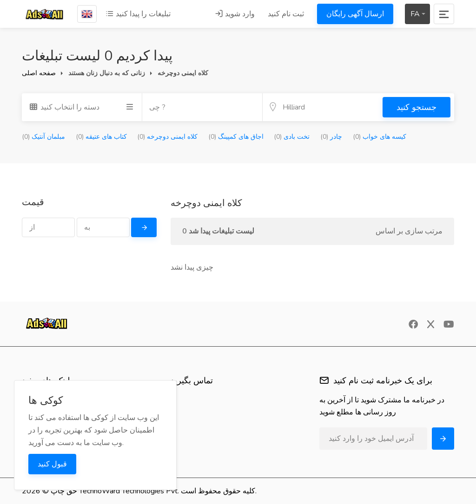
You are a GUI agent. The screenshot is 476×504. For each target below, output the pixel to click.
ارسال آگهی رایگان (355, 14)
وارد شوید (235, 14)
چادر (331, 136)
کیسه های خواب (379, 136)
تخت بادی (292, 136)
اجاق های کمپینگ (236, 136)
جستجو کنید (416, 107)
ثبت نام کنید (286, 14)
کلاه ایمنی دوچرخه (167, 136)
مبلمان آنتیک (43, 136)
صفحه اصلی (39, 73)
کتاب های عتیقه (101, 136)
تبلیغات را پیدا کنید (138, 14)
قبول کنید (52, 464)
